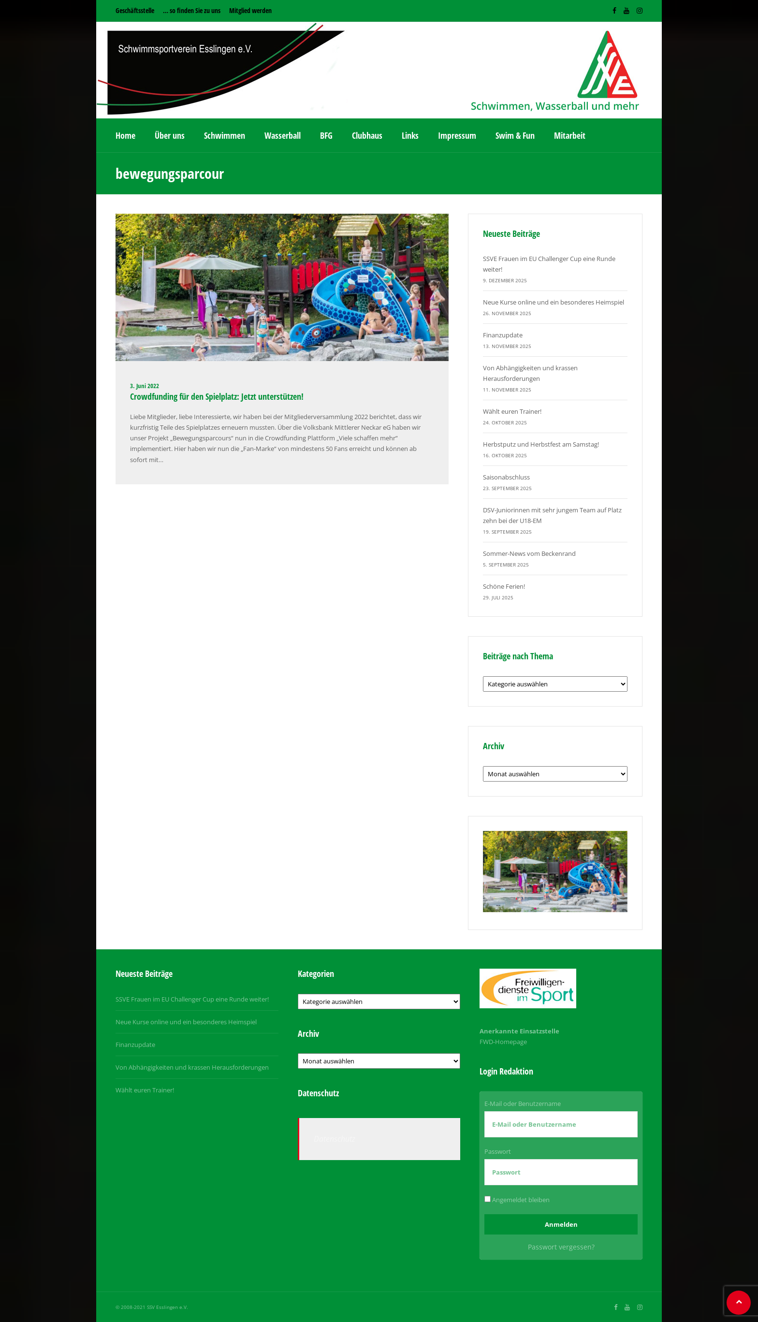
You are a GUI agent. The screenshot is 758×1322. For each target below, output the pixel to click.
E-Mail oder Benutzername (522, 1103)
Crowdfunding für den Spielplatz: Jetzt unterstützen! (217, 396)
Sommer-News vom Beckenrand (529, 553)
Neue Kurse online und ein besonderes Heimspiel (553, 302)
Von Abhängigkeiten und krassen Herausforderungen (192, 1067)
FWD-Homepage (503, 1041)
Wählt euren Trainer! (512, 411)
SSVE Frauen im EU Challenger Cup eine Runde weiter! (192, 999)
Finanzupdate (503, 335)
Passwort (497, 1151)
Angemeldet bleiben (517, 1199)
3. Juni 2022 (144, 385)
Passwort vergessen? (561, 1246)
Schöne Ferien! (504, 586)
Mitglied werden (250, 10)
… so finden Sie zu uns (191, 10)
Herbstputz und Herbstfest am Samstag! (541, 444)
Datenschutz (334, 1138)
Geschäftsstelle (135, 10)
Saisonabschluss (506, 477)
